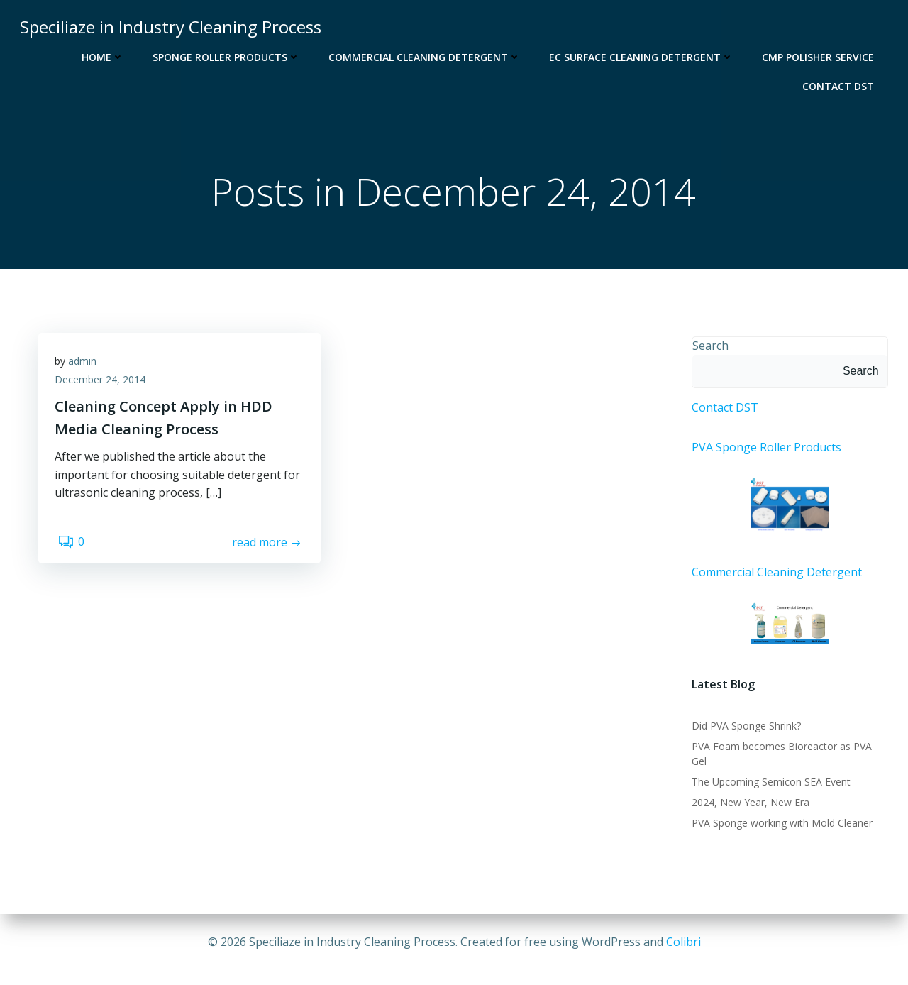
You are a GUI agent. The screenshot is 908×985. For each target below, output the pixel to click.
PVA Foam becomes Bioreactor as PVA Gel (788, 751)
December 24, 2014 (105, 386)
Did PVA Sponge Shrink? (743, 730)
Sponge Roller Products (229, 54)
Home (105, 54)
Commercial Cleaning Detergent (427, 54)
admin (87, 368)
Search (708, 347)
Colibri (683, 942)
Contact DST (841, 83)
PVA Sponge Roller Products (763, 448)
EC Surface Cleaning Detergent (644, 54)
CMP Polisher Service (821, 54)
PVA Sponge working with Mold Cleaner (779, 813)
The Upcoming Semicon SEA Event (768, 771)
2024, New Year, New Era (748, 792)
